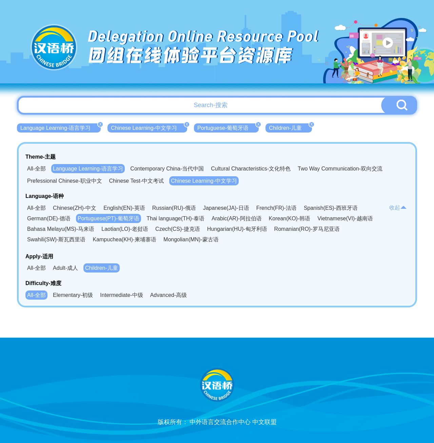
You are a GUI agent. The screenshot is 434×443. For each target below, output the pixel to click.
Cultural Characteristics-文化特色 (251, 169)
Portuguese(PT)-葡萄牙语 (108, 218)
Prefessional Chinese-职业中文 (64, 181)
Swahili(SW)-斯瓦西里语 (56, 239)
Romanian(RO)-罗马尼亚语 (307, 229)
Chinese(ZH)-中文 (74, 208)
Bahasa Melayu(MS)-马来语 (60, 229)
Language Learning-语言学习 (60, 127)
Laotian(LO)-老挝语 (124, 229)
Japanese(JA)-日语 (226, 208)
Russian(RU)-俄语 (174, 208)
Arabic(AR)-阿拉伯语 (237, 218)
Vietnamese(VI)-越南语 (345, 218)
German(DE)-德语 (49, 218)
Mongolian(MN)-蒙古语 (191, 239)
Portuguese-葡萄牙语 (228, 127)
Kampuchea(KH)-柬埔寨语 (124, 239)
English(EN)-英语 (124, 208)
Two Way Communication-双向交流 (340, 169)
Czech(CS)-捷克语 (177, 229)
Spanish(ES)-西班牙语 (331, 208)
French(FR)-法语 (276, 208)
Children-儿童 (290, 127)
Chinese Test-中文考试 (136, 181)
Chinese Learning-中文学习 (149, 127)
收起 (398, 207)
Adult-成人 (65, 268)
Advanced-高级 (168, 295)
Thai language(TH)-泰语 (175, 218)
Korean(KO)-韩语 (290, 218)
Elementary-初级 (73, 295)
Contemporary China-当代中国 (167, 169)
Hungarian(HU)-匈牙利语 (237, 229)
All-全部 (36, 169)
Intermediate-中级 (121, 295)
